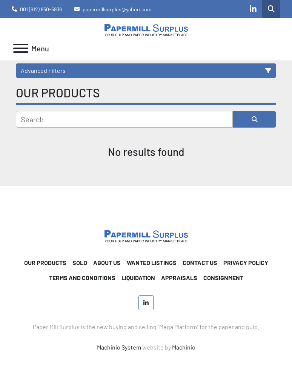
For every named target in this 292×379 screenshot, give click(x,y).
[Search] (124, 119)
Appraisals (179, 277)
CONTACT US (200, 262)
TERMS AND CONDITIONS (82, 277)
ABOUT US (107, 262)
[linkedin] (253, 9)
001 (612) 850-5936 (41, 9)
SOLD (79, 262)
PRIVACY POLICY (245, 262)
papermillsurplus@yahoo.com (117, 9)
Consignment (223, 277)
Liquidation (138, 277)
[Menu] (20, 48)
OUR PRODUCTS (45, 262)
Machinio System (119, 347)
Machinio (183, 347)
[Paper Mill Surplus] (146, 235)
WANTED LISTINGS (152, 262)
